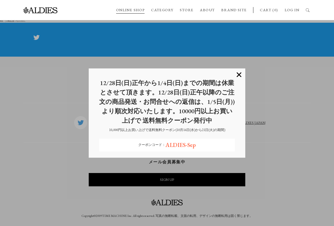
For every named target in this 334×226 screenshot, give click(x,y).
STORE (186, 10)
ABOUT (207, 10)
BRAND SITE (234, 10)
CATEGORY (162, 10)
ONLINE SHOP (130, 10)
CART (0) (269, 10)
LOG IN (292, 10)
